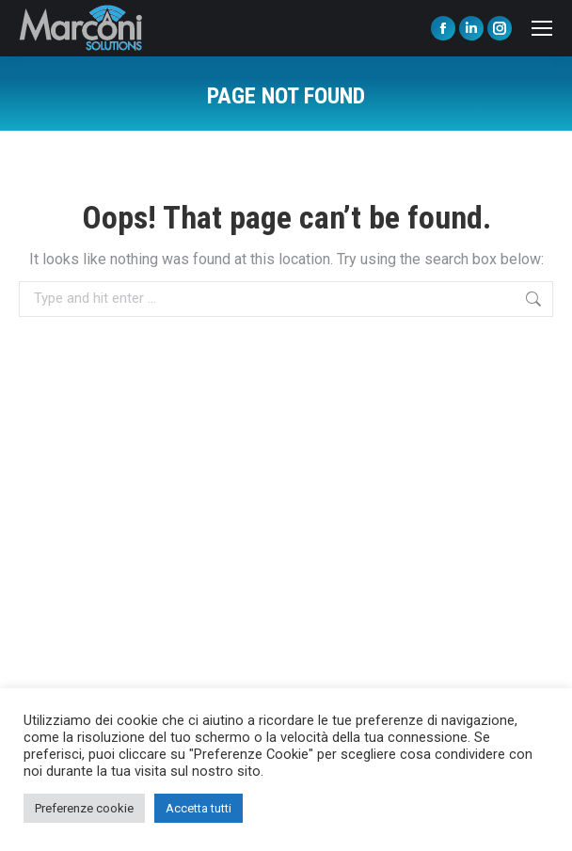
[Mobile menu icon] (542, 28)
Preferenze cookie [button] (84, 808)
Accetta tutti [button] (198, 808)
